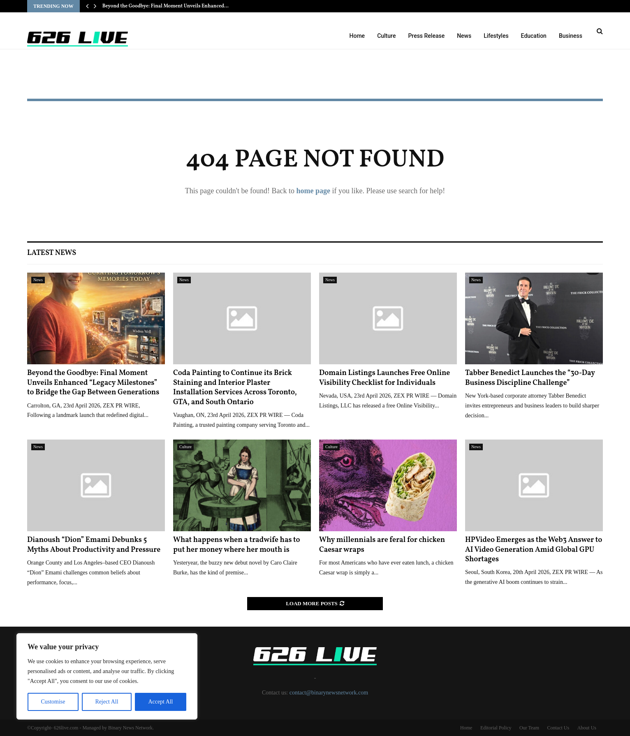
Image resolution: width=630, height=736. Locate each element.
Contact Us (558, 728)
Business (570, 35)
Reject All (106, 702)
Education (534, 35)
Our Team (529, 728)
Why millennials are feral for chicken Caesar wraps (382, 545)
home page (313, 191)
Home (357, 35)
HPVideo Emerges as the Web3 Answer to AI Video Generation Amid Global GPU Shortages (533, 550)
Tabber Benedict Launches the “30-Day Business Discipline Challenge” (530, 378)
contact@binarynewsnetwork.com (329, 693)
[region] (106, 676)
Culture (386, 35)
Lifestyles (496, 35)
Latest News (51, 253)
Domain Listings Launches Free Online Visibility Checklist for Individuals (384, 378)
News (464, 35)
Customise (53, 702)
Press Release (426, 35)
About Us (586, 728)
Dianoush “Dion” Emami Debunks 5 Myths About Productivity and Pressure (93, 545)
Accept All (160, 702)
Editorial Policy (496, 728)
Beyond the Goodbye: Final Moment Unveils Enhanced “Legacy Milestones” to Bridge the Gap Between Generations (93, 383)
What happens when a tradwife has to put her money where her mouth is (236, 545)
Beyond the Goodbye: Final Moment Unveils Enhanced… (165, 6)
